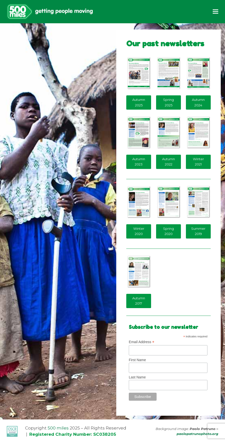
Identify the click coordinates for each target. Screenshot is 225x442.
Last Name (137, 377)
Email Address (141, 342)
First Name (137, 360)
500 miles (58, 427)
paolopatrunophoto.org (197, 434)
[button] (215, 12)
